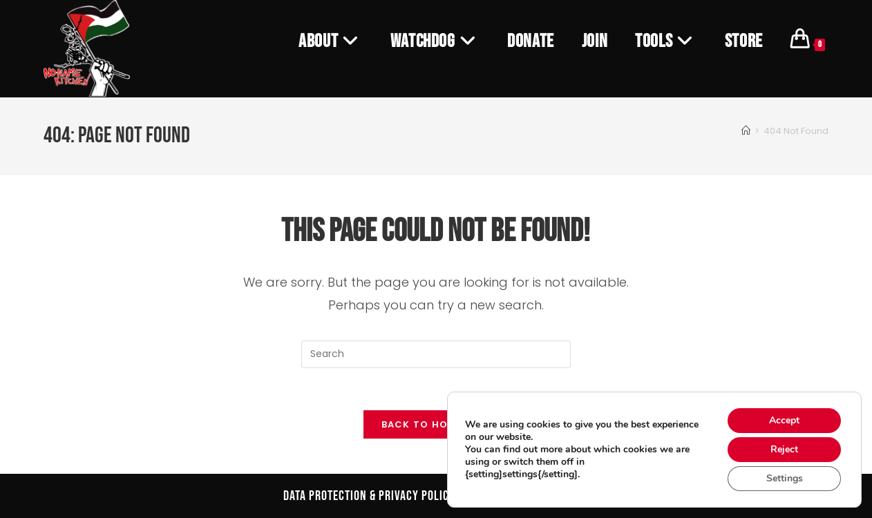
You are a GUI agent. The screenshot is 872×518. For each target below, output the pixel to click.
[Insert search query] (436, 354)
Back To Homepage (436, 424)
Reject (784, 449)
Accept (784, 420)
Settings (784, 478)
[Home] (745, 130)
